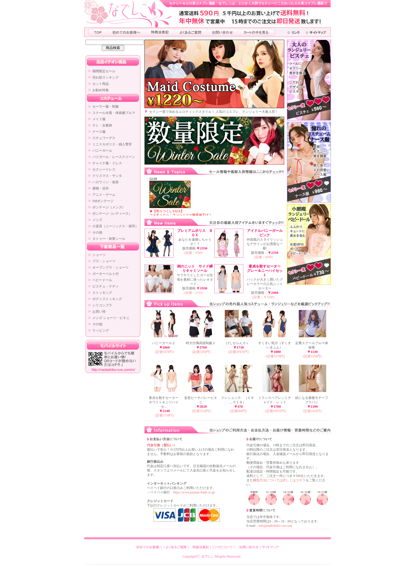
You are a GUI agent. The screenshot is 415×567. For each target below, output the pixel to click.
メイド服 (99, 119)
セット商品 (100, 84)
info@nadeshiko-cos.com (275, 526)
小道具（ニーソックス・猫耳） (115, 226)
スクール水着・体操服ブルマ (113, 113)
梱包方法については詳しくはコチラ (279, 480)
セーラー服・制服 (105, 106)
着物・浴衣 (100, 188)
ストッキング (102, 293)
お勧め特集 (100, 90)
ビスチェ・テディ (105, 286)
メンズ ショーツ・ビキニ (110, 318)
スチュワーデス (103, 138)
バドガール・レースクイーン (113, 157)
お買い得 (99, 311)
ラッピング (100, 330)
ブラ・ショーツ (103, 261)
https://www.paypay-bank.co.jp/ (194, 492)
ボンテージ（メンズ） (108, 207)
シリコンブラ (102, 305)
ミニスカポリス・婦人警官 (112, 144)
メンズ (97, 220)
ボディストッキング (107, 299)
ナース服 (99, 132)
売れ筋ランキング (105, 77)
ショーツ (99, 255)
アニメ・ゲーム (103, 195)
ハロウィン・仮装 (105, 182)
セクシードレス (103, 169)
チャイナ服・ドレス (107, 163)
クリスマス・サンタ (107, 176)
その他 (97, 232)
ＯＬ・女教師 (102, 125)
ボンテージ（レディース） (112, 213)
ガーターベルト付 (105, 274)
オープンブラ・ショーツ (110, 267)
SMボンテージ (102, 201)
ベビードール (102, 280)
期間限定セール (103, 71)
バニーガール (102, 150)
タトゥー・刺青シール (108, 239)
